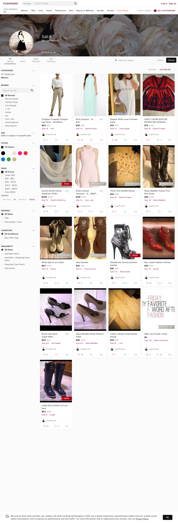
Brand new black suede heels (49, 335)
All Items (7, 214)
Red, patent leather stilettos (157, 262)
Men (33, 10)
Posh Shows (122, 10)
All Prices (7, 172)
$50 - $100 (8, 182)
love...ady (7, 119)
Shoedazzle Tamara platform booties (123, 263)
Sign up (172, 3)
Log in (164, 3)
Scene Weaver (9, 122)
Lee (4, 115)
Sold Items (8, 268)
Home (49, 10)
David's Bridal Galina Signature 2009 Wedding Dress (51, 192)
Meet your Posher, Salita (155, 334)
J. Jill (5, 109)
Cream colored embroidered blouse (123, 335)
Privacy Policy (142, 519)
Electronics (60, 10)
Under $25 (8, 175)
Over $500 (8, 192)
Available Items (10, 253)
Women (24, 10)
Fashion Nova (9, 102)
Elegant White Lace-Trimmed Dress (123, 120)
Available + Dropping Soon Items (15, 259)
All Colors (7, 147)
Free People (8, 105)
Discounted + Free (11, 222)
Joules (6, 112)
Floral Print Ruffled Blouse (122, 191)
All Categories (7, 74)
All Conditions (9, 234)
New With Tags (10, 238)
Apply (32, 199)
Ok (167, 517)
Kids (41, 10)
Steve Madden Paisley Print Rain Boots (157, 192)
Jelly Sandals (82, 262)
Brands (100, 10)
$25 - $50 (7, 178)
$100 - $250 (9, 185)
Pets (71, 10)
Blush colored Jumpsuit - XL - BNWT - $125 (87, 192)
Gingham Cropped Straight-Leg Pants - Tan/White (55, 120)
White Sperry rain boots (53, 262)
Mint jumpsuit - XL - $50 (85, 120)
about (160, 60)
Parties (110, 10)
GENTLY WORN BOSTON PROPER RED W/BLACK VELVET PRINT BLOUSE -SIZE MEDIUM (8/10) (157, 120)
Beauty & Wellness (85, 10)
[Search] (53, 3)
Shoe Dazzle (9, 125)
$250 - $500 (9, 188)
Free (5, 218)
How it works (144, 11)
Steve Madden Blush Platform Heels (90, 335)
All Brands (8, 95)
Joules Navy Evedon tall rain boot (55, 407)
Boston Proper (9, 99)
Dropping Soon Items (13, 264)
